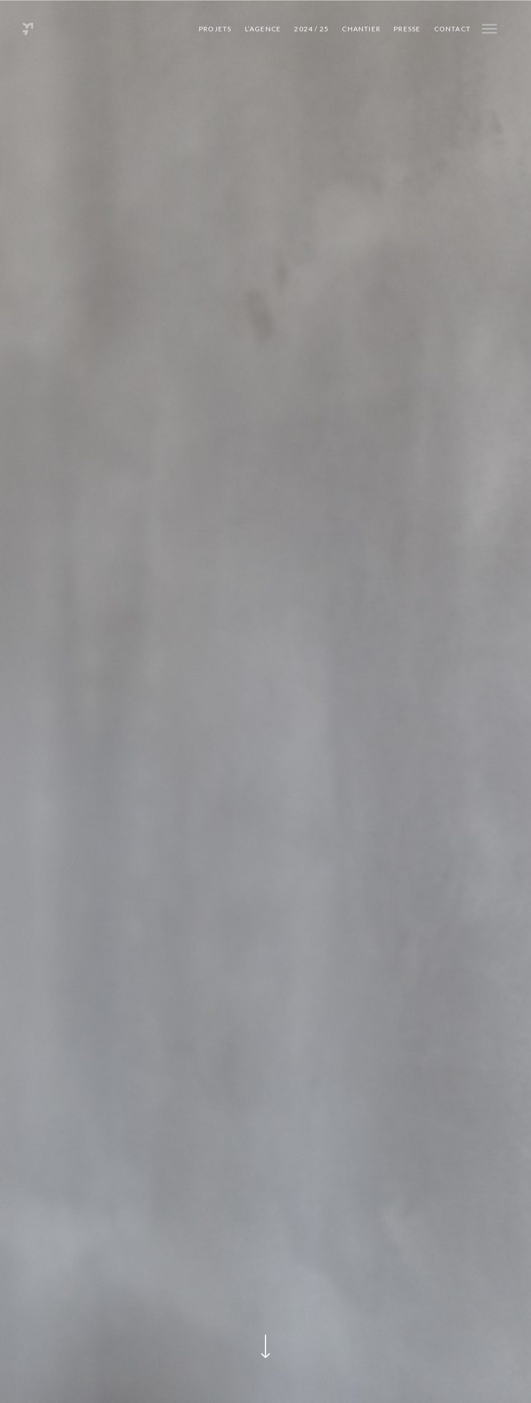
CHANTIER (361, 28)
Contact (452, 28)
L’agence (263, 28)
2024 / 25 (311, 28)
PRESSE (407, 28)
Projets (215, 28)
